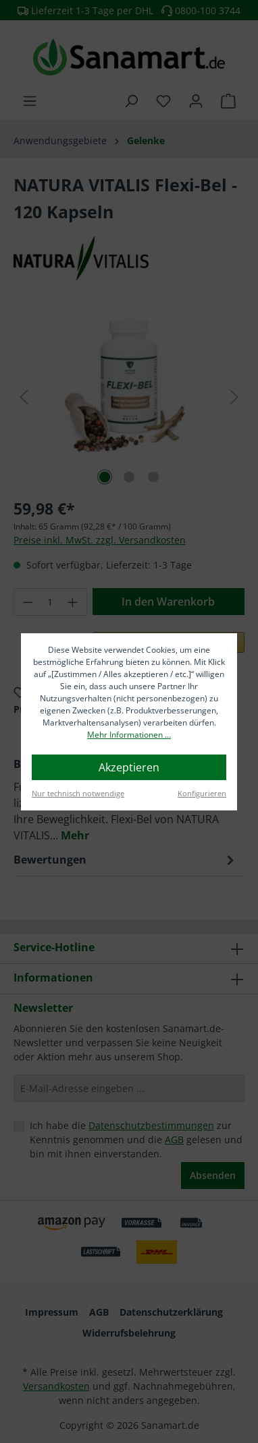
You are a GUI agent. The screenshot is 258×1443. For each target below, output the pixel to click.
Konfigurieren (202, 793)
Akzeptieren (129, 767)
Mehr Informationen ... (129, 734)
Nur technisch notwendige (78, 793)
